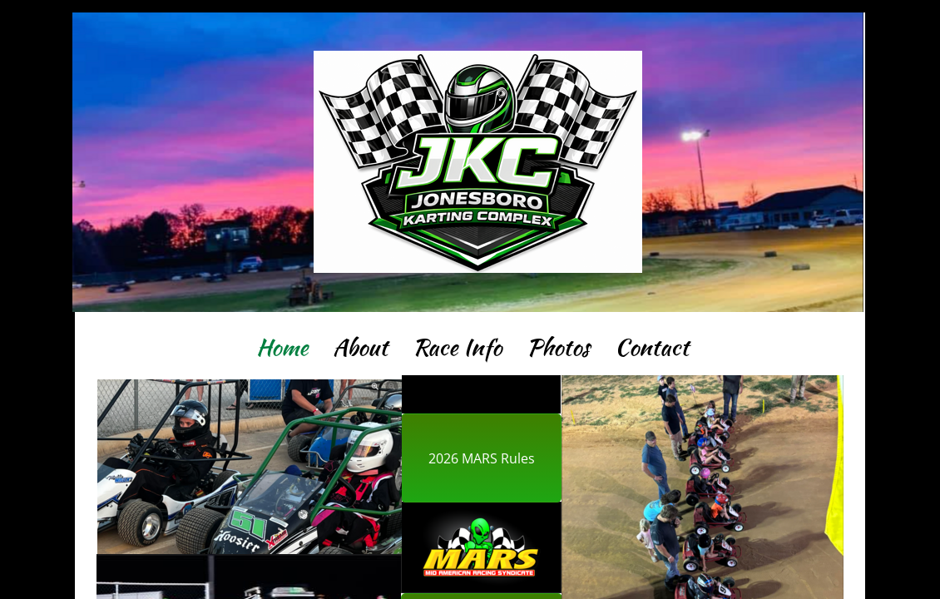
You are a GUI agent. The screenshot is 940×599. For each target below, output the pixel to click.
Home (282, 347)
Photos (558, 347)
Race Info (457, 347)
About (360, 347)
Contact (652, 347)
